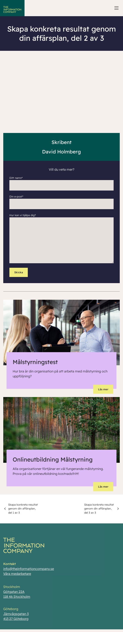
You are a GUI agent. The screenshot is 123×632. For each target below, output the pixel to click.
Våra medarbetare (17, 576)
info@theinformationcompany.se (28, 571)
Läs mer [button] (103, 389)
